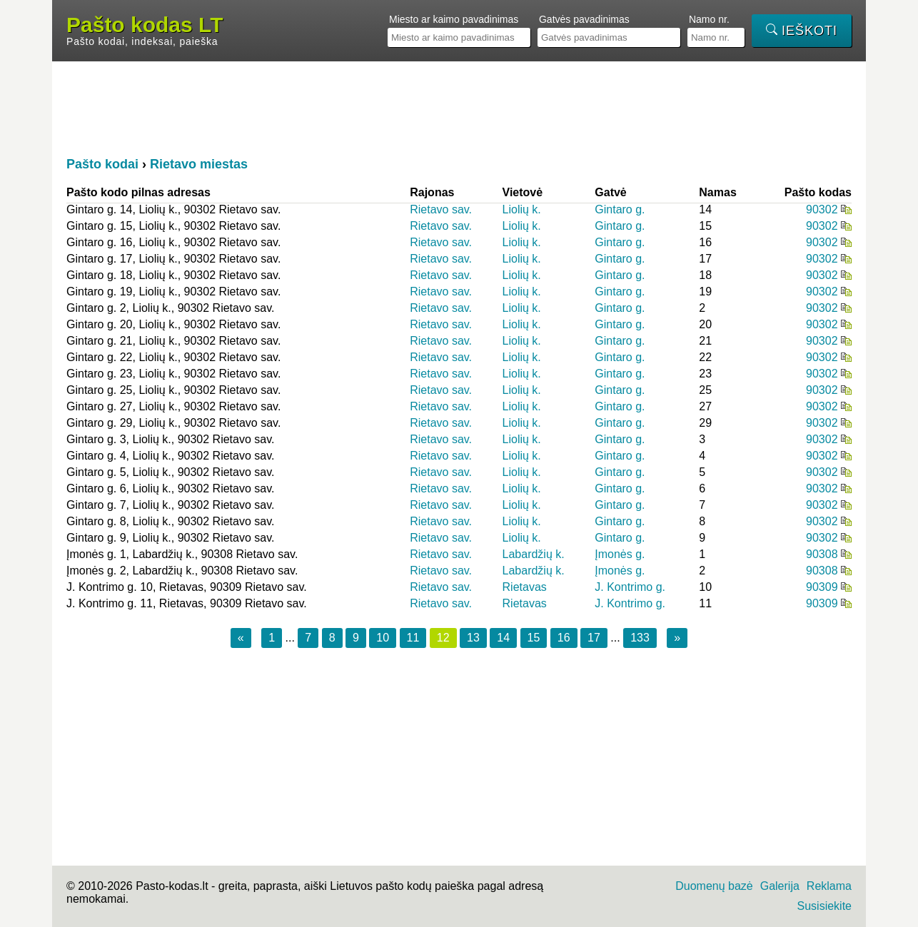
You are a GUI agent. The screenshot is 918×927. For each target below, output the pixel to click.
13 (473, 638)
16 (564, 638)
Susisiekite (824, 906)
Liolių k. (522, 209)
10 (382, 638)
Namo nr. (709, 19)
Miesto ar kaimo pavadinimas (453, 19)
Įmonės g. (620, 554)
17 (593, 638)
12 (443, 638)
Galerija (780, 886)
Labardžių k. (534, 554)
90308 (822, 554)
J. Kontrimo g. (630, 587)
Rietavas (525, 587)
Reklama (829, 886)
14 (503, 638)
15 (534, 638)
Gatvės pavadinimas (584, 19)
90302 (822, 209)
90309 (822, 587)
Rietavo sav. (441, 209)
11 (413, 638)
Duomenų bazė (714, 886)
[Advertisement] (459, 108)
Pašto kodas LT (144, 25)
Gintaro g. (620, 209)
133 (640, 638)
